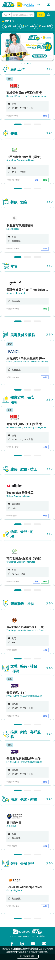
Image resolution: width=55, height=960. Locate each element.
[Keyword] (22, 14)
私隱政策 (22, 952)
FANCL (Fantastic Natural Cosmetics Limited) (27, 361)
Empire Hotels (12, 229)
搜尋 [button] (41, 15)
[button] (7, 14)
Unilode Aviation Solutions (18, 496)
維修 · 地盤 (44, 26)
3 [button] (37, 124)
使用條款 (33, 952)
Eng (38, 4)
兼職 (45, 180)
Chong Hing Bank (14, 890)
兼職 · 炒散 (10, 26)
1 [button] (18, 124)
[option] (27, 97)
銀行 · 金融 (27, 26)
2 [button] (27, 124)
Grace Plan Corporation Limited (20, 160)
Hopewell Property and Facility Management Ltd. (28, 96)
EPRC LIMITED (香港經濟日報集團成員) (24, 696)
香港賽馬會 (11, 826)
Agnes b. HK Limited (15, 293)
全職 (45, 116)
